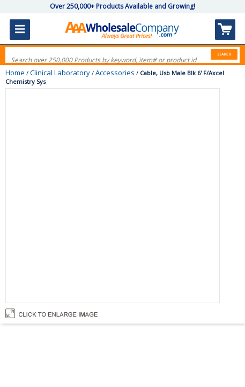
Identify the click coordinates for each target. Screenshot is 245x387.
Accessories (115, 72)
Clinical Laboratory (60, 72)
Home (15, 72)
